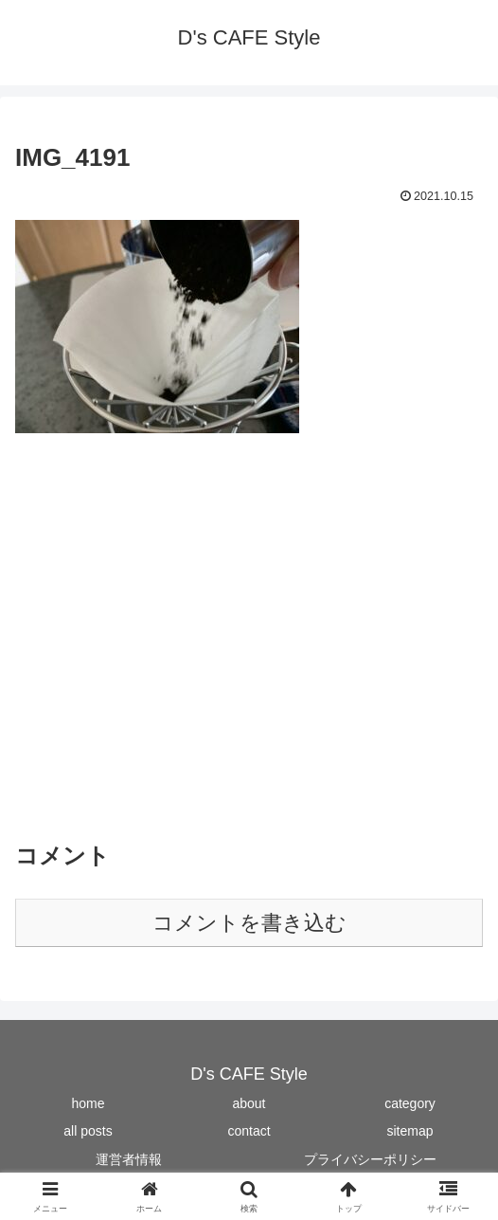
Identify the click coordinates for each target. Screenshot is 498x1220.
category (410, 1103)
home (87, 1103)
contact (248, 1130)
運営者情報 (129, 1159)
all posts (87, 1130)
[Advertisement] (249, 647)
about (248, 1103)
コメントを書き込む (249, 923)
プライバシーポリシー (370, 1159)
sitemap (409, 1130)
